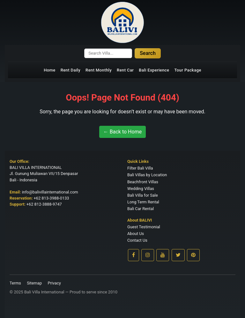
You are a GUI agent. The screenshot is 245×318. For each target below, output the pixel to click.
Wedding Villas (140, 188)
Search (148, 53)
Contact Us (137, 240)
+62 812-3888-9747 (44, 204)
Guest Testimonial (143, 226)
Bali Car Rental (140, 208)
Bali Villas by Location (147, 174)
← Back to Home (122, 132)
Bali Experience (154, 70)
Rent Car (125, 70)
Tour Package (187, 70)
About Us (135, 233)
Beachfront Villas (142, 181)
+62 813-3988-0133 (51, 198)
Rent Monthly (98, 70)
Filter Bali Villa (140, 168)
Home (50, 70)
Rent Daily (70, 70)
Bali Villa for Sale (142, 195)
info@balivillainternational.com (50, 192)
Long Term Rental (143, 202)
